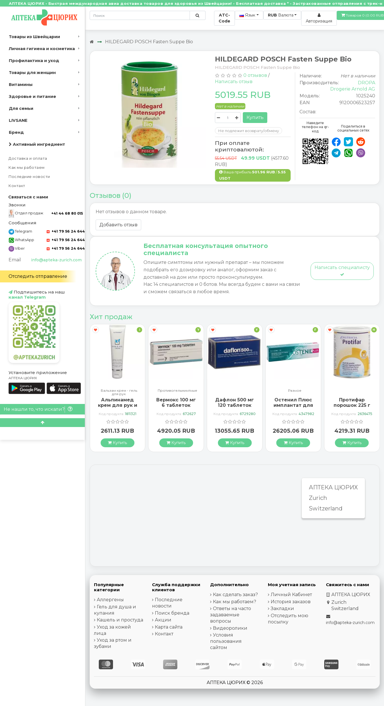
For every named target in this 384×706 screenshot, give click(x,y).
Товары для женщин (32, 72)
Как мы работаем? (234, 601)
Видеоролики (230, 628)
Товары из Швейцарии (34, 36)
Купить (255, 117)
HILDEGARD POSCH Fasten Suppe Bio (149, 41)
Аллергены (110, 599)
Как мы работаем (27, 167)
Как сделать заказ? (235, 594)
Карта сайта (168, 627)
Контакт (17, 186)
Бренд (16, 132)
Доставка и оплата (28, 158)
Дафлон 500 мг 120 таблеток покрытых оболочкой (234, 408)
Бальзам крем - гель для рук (119, 392)
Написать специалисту (342, 270)
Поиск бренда (172, 613)
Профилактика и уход (34, 60)
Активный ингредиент (37, 144)
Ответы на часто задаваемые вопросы (230, 615)
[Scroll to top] (42, 422)
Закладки (282, 608)
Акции (163, 620)
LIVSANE (18, 120)
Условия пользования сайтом (226, 641)
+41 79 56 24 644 (66, 231)
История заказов (291, 601)
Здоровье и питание (32, 96)
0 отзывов (255, 75)
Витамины (20, 84)
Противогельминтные (177, 391)
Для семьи (21, 108)
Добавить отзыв (118, 224)
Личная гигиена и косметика (42, 48)
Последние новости (29, 177)
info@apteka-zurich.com (56, 259)
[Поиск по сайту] (197, 15)
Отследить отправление (38, 276)
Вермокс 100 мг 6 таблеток (176, 402)
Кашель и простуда (120, 620)
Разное (294, 391)
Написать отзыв (233, 81)
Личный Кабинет (291, 594)
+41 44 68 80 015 (67, 213)
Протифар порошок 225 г (352, 402)
